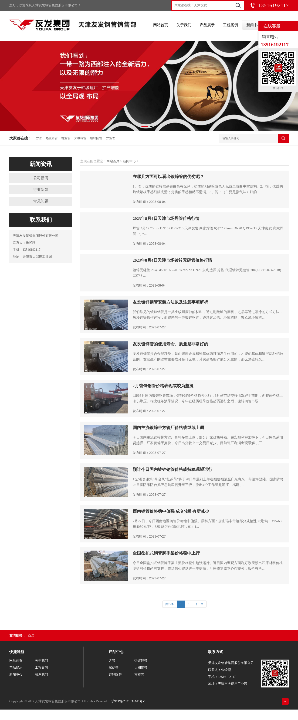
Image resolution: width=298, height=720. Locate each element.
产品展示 (207, 26)
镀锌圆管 (96, 138)
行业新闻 (40, 190)
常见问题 (40, 201)
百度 (31, 635)
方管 (39, 138)
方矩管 (110, 138)
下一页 (199, 604)
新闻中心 (253, 26)
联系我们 (41, 674)
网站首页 (160, 26)
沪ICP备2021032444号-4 (128, 701)
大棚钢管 (80, 138)
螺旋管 (66, 138)
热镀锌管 (52, 138)
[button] (144, 126)
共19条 (169, 604)
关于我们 (183, 26)
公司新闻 (40, 178)
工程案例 (230, 26)
